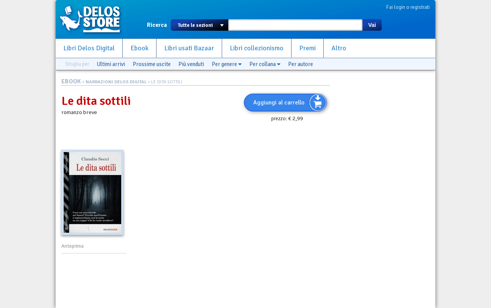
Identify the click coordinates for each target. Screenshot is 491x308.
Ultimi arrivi (111, 64)
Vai (372, 25)
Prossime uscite (152, 64)
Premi (307, 48)
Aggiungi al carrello (279, 102)
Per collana (264, 64)
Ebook (139, 48)
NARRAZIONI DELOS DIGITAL (116, 82)
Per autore (300, 64)
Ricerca (157, 25)
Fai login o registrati (408, 7)
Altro (338, 48)
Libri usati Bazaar (189, 48)
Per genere (227, 64)
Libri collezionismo (256, 48)
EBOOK (71, 81)
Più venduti (191, 64)
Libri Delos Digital (89, 48)
